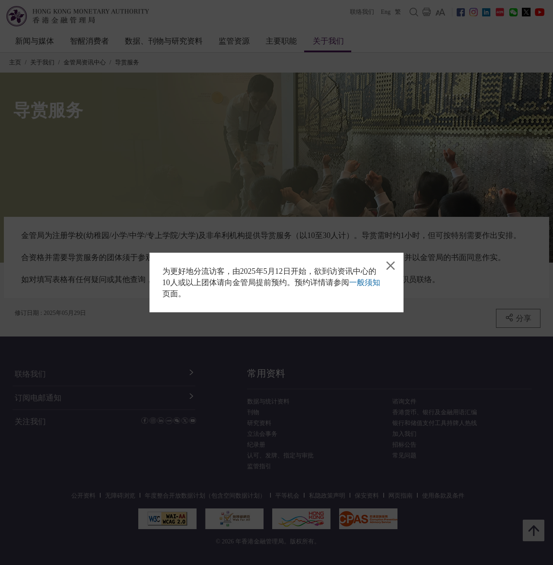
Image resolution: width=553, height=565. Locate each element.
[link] (390, 265)
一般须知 (364, 282)
